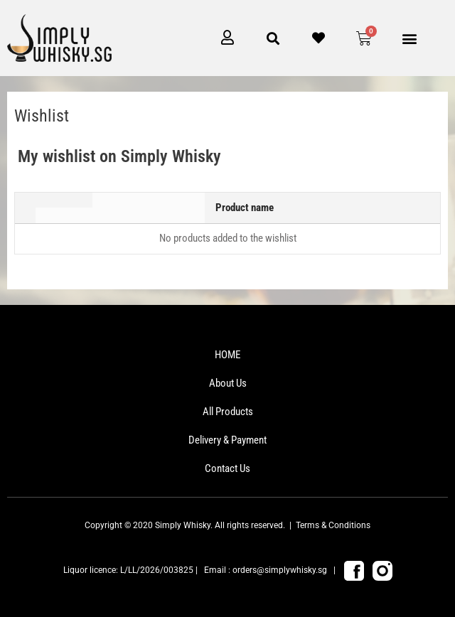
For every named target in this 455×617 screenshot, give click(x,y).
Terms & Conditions (333, 525)
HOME (227, 354)
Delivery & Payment (227, 440)
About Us (228, 383)
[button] (410, 38)
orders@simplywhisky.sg (279, 570)
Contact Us (227, 468)
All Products (228, 411)
